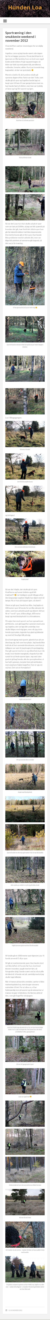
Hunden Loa (25, 7)
